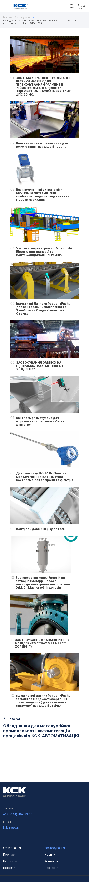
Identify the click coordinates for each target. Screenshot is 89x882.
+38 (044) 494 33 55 (18, 814)
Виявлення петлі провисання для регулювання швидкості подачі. (42, 145)
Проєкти (9, 868)
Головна (8, 17)
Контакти (51, 861)
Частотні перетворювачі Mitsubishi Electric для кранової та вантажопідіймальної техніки (44, 252)
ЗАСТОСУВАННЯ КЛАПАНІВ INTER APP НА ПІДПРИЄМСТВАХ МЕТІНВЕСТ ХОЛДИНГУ (44, 643)
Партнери (10, 861)
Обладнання (12, 848)
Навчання (51, 868)
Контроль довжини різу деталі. (40, 529)
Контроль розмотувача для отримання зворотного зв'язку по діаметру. (42, 421)
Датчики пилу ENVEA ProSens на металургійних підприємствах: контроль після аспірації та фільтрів (44, 477)
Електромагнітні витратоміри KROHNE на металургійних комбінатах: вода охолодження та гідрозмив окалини (43, 194)
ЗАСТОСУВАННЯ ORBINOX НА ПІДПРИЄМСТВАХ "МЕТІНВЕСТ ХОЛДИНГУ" (39, 366)
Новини (50, 854)
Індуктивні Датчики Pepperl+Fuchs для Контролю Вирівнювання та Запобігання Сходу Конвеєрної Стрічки (43, 308)
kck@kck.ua (11, 827)
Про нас (9, 854)
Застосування (24, 17)
